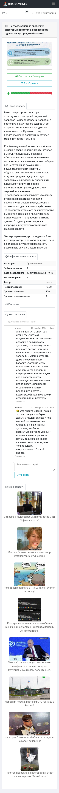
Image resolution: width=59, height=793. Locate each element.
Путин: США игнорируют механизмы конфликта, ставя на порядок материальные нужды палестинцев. (29, 666)
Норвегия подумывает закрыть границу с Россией (29, 703)
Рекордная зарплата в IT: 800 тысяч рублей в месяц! (29, 589)
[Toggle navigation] (53, 3)
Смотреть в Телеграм (29, 76)
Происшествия (35, 263)
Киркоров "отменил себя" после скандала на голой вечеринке (29, 739)
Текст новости (15, 106)
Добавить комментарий (22, 321)
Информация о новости (21, 256)
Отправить (23, 474)
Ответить (20, 401)
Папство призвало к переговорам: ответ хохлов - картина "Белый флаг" (29, 774)
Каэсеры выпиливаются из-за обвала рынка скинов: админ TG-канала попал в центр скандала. (29, 627)
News (49, 282)
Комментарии (15, 314)
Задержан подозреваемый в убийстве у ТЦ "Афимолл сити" (29, 518)
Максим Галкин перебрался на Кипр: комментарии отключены (29, 554)
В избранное (30, 83)
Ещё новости (15, 486)
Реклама (12, 304)
